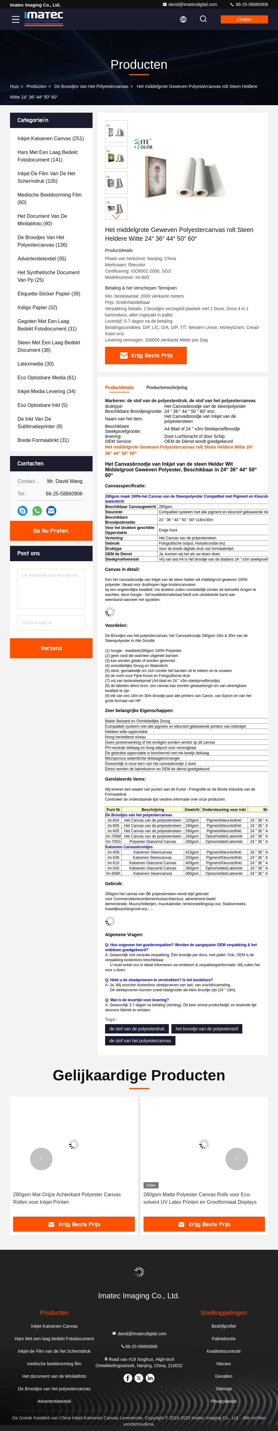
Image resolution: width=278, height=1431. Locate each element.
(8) (40, 422)
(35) (42, 258)
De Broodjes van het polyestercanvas (91, 86)
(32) (37, 307)
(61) (47, 377)
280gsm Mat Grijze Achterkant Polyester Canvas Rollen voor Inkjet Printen (67, 1198)
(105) (46, 177)
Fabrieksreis (223, 1338)
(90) (42, 219)
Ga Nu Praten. (51, 531)
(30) (36, 364)
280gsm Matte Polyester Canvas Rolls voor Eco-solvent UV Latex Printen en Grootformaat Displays (200, 1198)
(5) (43, 405)
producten (37, 86)
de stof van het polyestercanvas (140, 1040)
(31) (47, 325)
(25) (48, 276)
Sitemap (224, 1388)
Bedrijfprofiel (224, 1326)
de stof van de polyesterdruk (136, 1028)
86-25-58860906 (249, 4)
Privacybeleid (224, 1401)
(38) (49, 293)
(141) (48, 156)
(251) (51, 138)
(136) (42, 241)
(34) (47, 391)
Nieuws (224, 1363)
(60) (50, 198)
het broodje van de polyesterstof (207, 1028)
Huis (14, 86)
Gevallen (223, 1376)
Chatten (244, 19)
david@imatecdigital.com (189, 4)
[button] (116, 217)
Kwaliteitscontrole (224, 1351)
